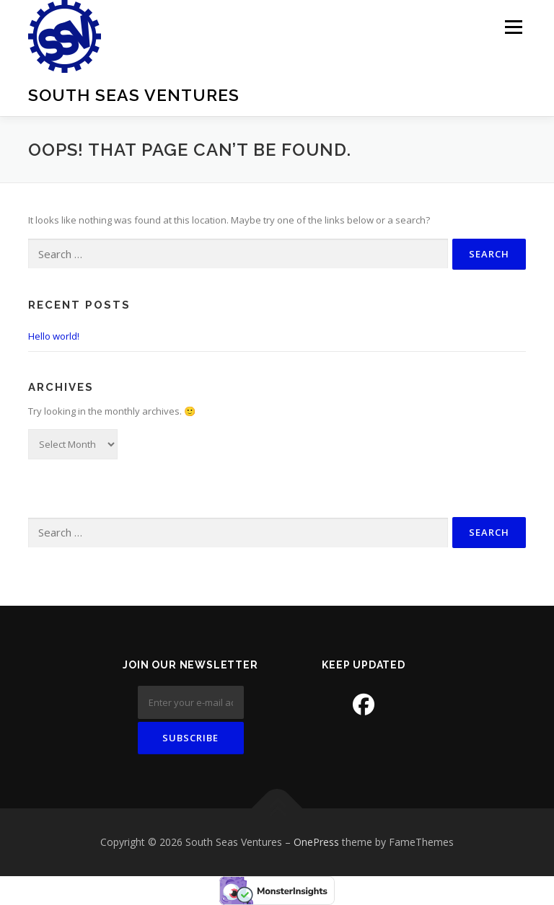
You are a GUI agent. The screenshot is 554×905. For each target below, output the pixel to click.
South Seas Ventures (133, 95)
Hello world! (53, 336)
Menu (513, 26)
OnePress (316, 842)
